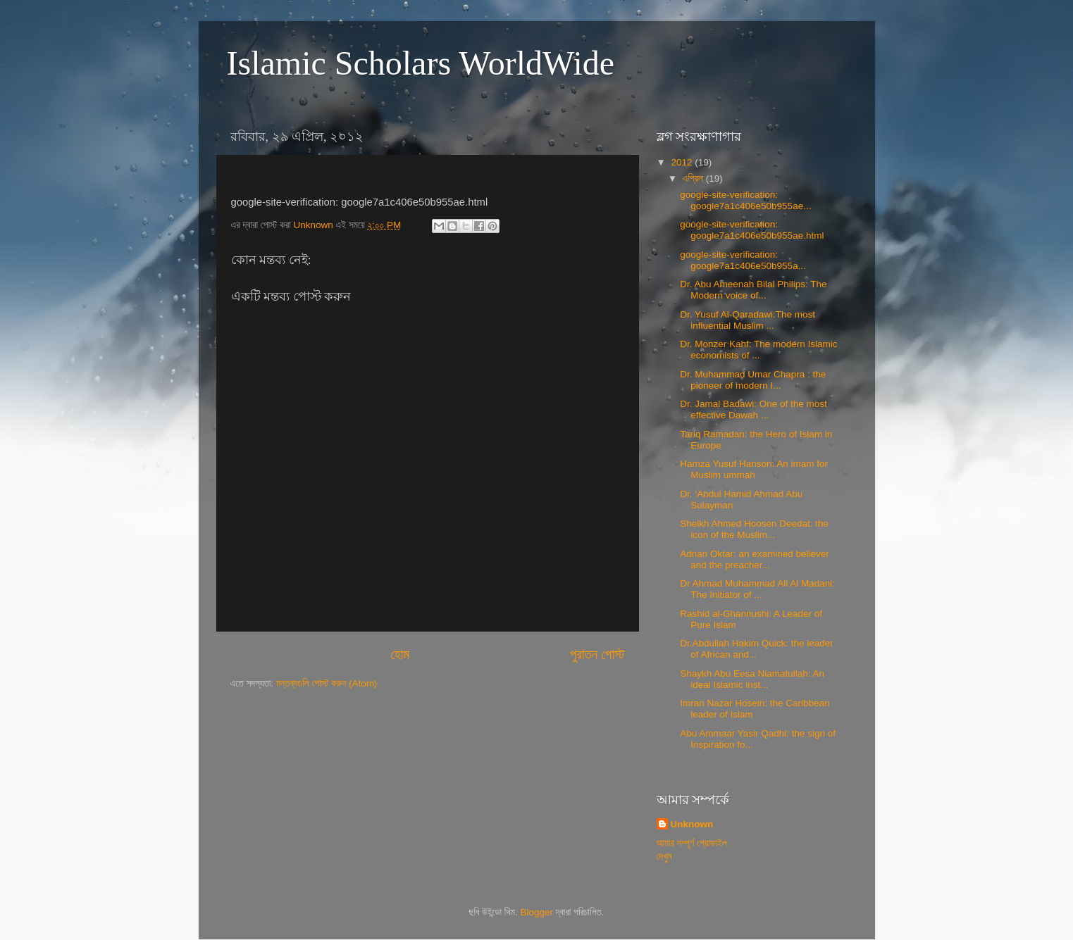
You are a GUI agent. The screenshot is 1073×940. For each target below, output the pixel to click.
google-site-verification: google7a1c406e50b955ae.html (752, 230)
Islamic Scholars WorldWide (421, 63)
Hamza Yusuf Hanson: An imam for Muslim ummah (754, 469)
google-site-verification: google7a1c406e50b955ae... (745, 200)
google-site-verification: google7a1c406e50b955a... (743, 260)
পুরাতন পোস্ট (597, 654)
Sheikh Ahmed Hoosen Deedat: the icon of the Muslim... (754, 529)
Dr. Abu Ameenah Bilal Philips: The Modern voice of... (753, 290)
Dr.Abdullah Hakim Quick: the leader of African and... (756, 649)
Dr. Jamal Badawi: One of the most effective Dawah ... (753, 409)
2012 (683, 162)
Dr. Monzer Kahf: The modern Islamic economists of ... (758, 350)
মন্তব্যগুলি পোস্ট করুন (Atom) (327, 683)
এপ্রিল (694, 178)
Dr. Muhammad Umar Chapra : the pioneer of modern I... (753, 380)
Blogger (537, 912)
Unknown (692, 824)
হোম (399, 654)
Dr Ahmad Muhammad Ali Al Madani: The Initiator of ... (757, 589)
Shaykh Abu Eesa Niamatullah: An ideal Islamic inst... (752, 679)
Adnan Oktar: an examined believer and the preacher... (754, 559)
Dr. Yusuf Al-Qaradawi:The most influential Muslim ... (747, 320)
